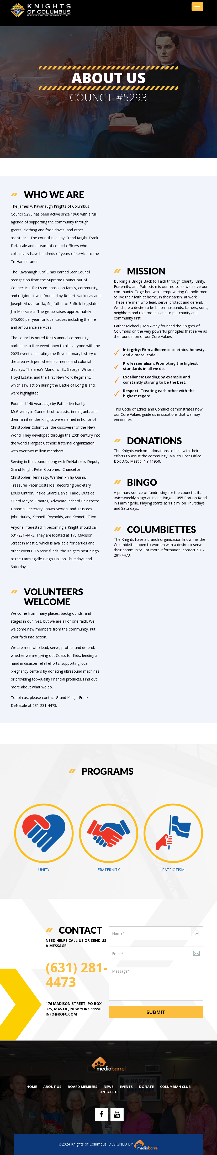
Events (126, 1086)
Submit (155, 1012)
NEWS (109, 1086)
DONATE (146, 1086)
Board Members (82, 1086)
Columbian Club (175, 1086)
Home (32, 1086)
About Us (52, 1086)
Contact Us (108, 1091)
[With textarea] (156, 983)
